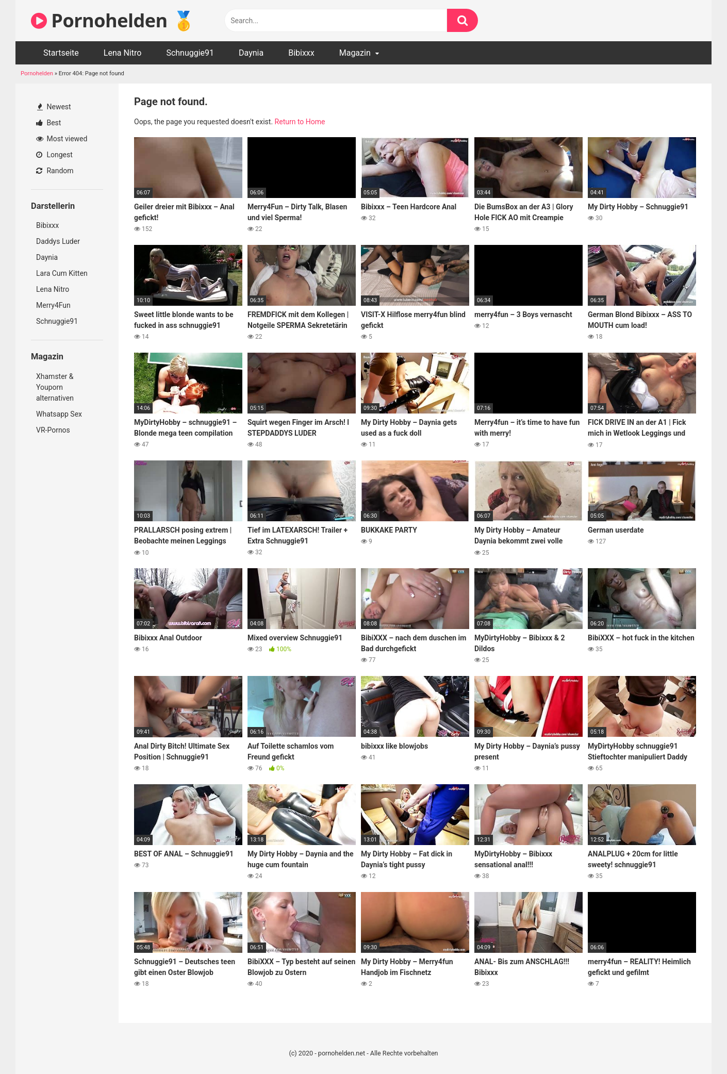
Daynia (251, 53)
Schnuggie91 (190, 53)
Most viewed (61, 139)
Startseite (61, 53)
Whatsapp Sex (59, 414)
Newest (54, 107)
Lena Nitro (123, 53)
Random (55, 171)
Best (48, 123)
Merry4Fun (53, 305)
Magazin (355, 53)
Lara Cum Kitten (62, 273)
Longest (54, 155)
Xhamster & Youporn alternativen (55, 387)
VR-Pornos (53, 430)
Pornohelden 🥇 (113, 20)
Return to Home (300, 122)
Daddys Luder (58, 241)
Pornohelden (37, 73)
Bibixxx (301, 53)
